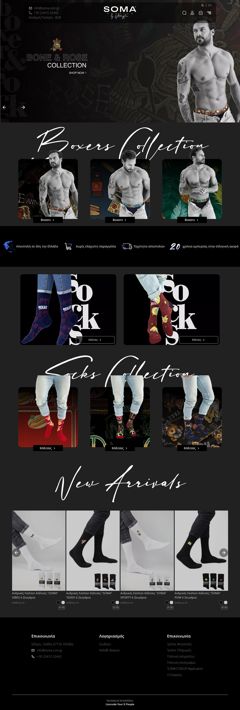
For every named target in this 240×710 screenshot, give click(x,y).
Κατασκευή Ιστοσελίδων (120, 700)
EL (202, 5)
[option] (120, 61)
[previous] (4, 107)
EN (209, 5)
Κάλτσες (95, 340)
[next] (23, 107)
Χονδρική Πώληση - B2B (45, 17)
